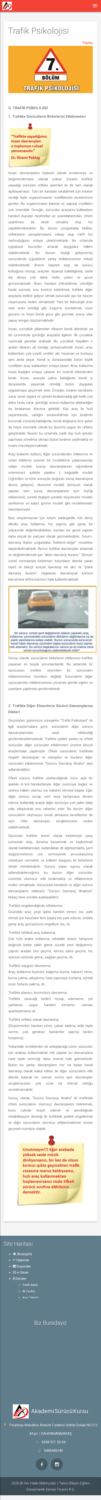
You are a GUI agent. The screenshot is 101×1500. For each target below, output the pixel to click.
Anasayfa (22, 1254)
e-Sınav (21, 1272)
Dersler (19, 1278)
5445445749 (53, 1450)
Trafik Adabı (30, 1285)
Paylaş (88, 43)
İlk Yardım (28, 1291)
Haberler (21, 1260)
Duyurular (22, 1266)
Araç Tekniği (30, 1297)
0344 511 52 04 (53, 1442)
